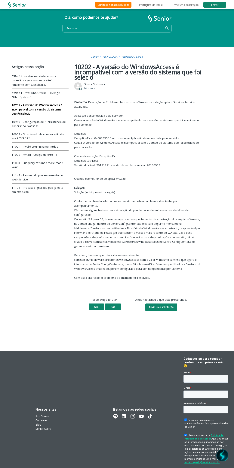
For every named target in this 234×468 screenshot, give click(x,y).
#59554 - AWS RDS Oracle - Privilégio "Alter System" (36, 95)
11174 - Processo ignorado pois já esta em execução (37, 190)
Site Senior (42, 416)
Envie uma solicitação (185, 5)
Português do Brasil (151, 5)
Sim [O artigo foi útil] (96, 307)
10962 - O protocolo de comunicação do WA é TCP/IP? (38, 136)
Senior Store (43, 428)
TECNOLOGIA (109, 56)
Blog (38, 424)
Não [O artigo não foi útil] (113, 307)
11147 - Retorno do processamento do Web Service (37, 177)
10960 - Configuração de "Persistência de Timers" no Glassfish (39, 124)
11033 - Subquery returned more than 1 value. (38, 165)
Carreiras (41, 420)
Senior (94, 56)
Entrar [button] (214, 5)
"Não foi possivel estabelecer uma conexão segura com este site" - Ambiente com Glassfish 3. (34, 80)
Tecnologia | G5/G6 (132, 56)
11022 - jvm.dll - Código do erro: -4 (34, 154)
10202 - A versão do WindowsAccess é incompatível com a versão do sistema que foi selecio (37, 109)
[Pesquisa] (117, 28)
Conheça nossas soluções (113, 5)
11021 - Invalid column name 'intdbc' (35, 146)
